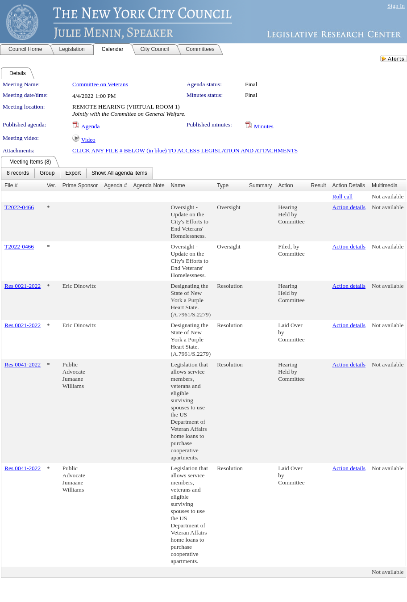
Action (285, 185)
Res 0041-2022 (22, 364)
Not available (387, 196)
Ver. (51, 185)
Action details (348, 207)
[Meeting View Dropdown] (119, 173)
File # (10, 185)
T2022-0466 (19, 207)
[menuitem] (17, 173)
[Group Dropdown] (47, 173)
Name (178, 185)
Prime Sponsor (80, 185)
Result (318, 185)
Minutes (264, 126)
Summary (260, 185)
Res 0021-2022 (22, 285)
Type (222, 185)
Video (88, 139)
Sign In (396, 5)
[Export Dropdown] (73, 173)
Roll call (342, 196)
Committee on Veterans (100, 84)
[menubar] (77, 173)
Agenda (90, 126)
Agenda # (115, 185)
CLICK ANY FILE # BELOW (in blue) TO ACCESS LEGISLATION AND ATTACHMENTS (185, 150)
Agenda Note (149, 185)
